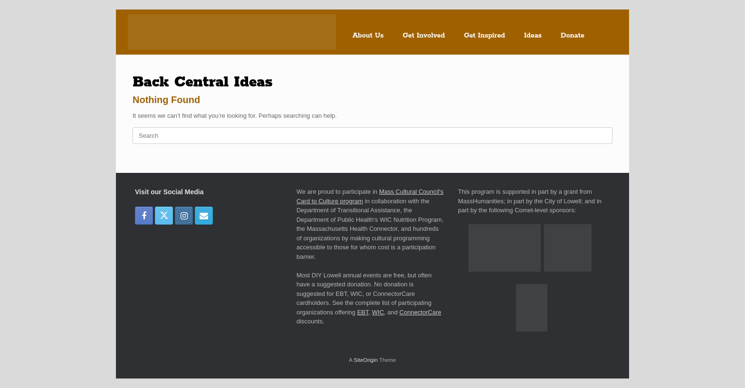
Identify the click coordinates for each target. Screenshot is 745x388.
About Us (368, 35)
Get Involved (424, 35)
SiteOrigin (365, 360)
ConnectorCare (420, 312)
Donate (572, 35)
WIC (378, 312)
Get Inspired (484, 35)
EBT (363, 312)
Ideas (533, 35)
